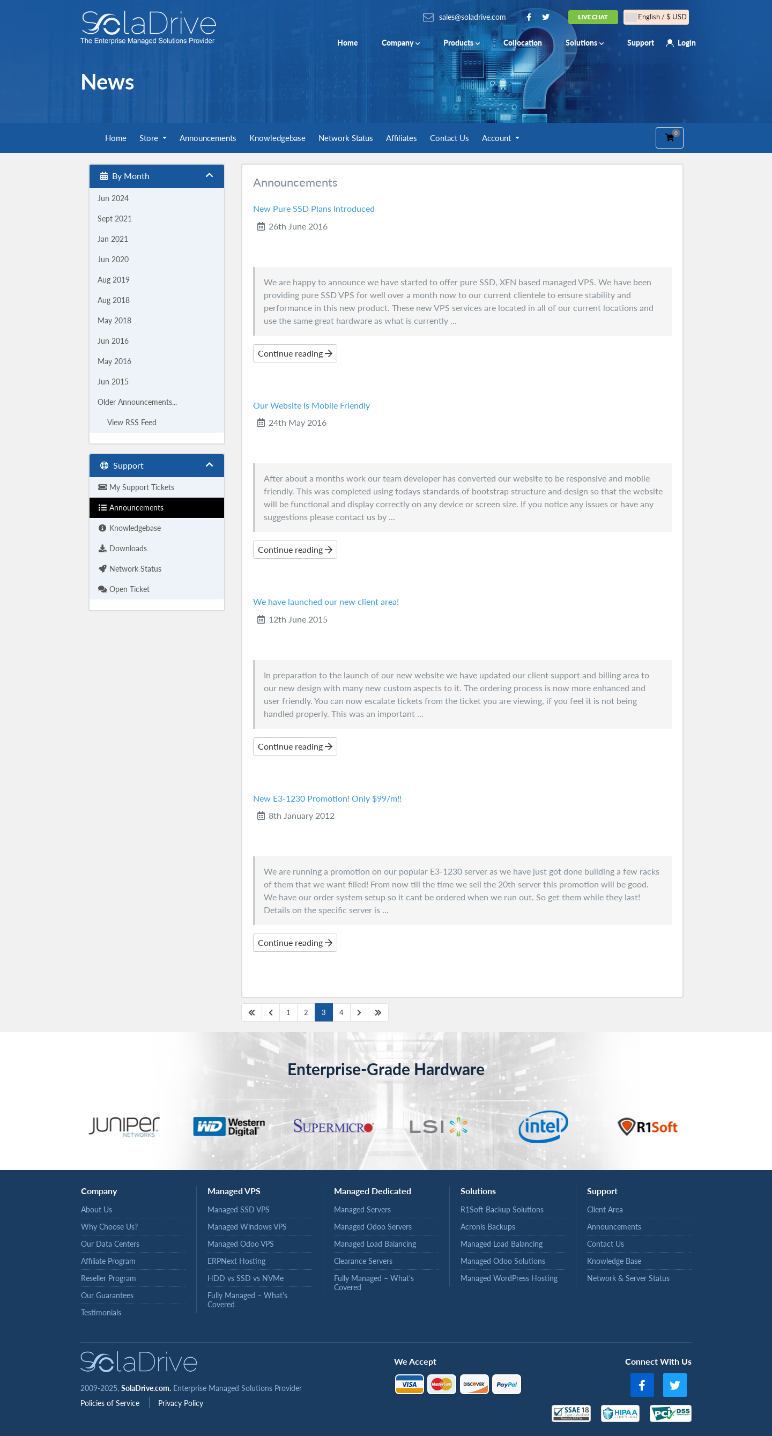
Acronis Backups (488, 1226)
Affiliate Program (108, 1260)
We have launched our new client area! (326, 601)
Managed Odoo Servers (373, 1226)
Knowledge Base (614, 1260)
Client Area (605, 1209)
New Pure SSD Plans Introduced (314, 208)
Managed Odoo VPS (240, 1243)
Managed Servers (362, 1209)
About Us (96, 1209)
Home (347, 42)
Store (149, 138)
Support (640, 42)
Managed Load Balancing (375, 1243)
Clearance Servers (363, 1260)
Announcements (208, 138)
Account (497, 138)
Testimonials (101, 1312)
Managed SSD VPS (238, 1209)
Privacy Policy (180, 1403)
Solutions (585, 42)
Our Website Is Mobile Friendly (311, 405)
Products (461, 42)
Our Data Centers (110, 1243)
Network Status (345, 138)
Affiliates (401, 138)
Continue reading (295, 353)
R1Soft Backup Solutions (502, 1209)
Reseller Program (108, 1278)
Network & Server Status (628, 1278)
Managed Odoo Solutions (503, 1260)
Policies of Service (111, 1403)
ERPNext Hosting (236, 1260)
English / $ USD (656, 16)
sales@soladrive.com (472, 16)
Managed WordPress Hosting (509, 1278)
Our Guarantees (107, 1295)
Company (401, 42)
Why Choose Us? (109, 1226)
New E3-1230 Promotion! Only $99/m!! (327, 798)
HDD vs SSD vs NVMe (245, 1278)
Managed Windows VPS (247, 1226)
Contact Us (449, 138)
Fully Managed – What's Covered (247, 1300)
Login (687, 42)
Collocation (522, 42)
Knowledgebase (277, 138)
